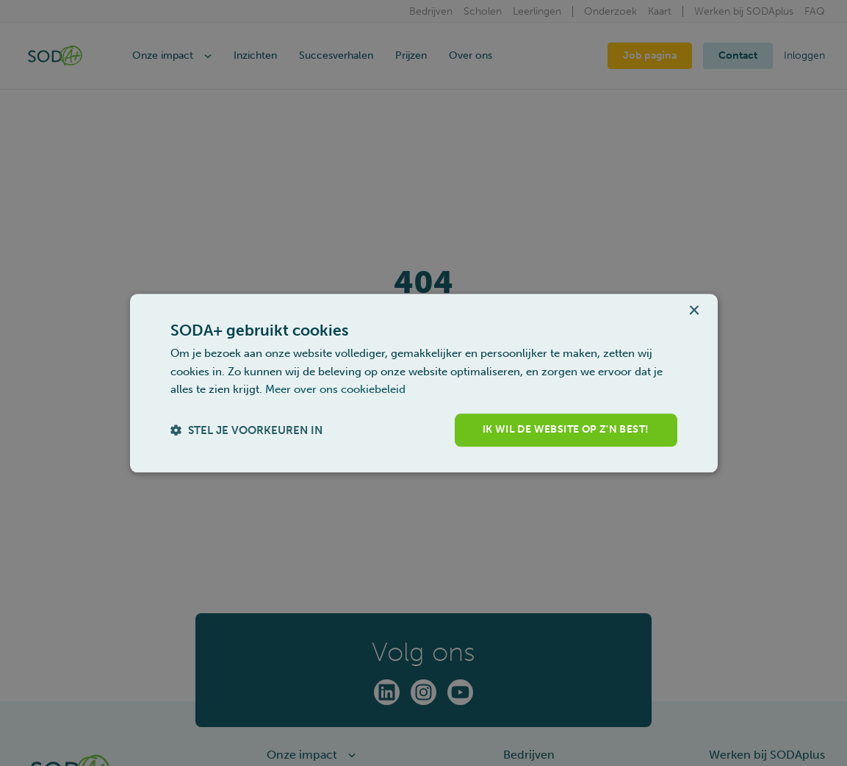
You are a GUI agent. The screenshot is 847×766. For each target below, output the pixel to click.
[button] (246, 430)
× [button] (693, 311)
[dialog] (424, 383)
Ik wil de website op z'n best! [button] (566, 429)
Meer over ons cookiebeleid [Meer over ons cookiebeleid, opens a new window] (335, 390)
